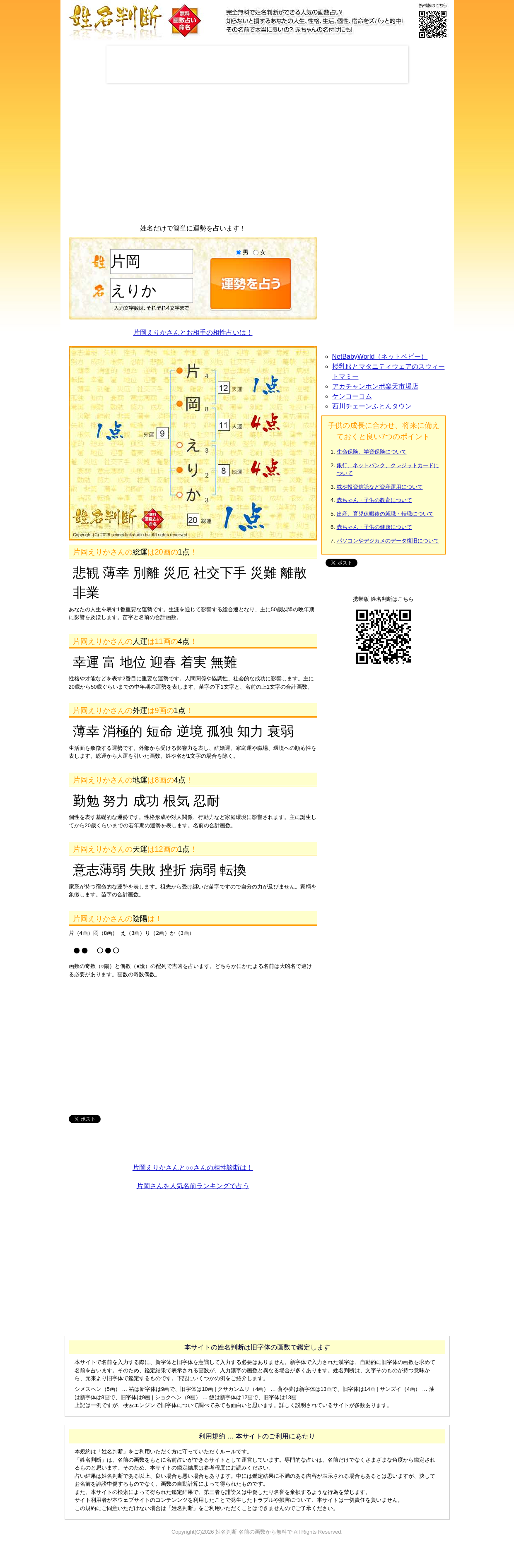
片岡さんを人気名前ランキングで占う (193, 1185)
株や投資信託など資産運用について (380, 487)
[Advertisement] (257, 64)
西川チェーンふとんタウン (372, 406)
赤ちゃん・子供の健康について (374, 527)
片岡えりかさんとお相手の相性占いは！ (193, 332)
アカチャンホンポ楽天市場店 (375, 386)
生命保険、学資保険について (372, 452)
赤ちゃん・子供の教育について (374, 500)
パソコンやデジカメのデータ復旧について (388, 541)
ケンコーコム (352, 396)
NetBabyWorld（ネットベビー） (380, 356)
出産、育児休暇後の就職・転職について (385, 514)
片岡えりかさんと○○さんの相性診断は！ (193, 1167)
